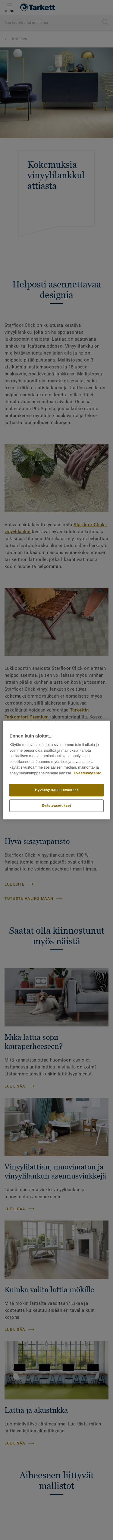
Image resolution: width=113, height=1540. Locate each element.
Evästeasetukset (56, 805)
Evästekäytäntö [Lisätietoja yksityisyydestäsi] (88, 773)
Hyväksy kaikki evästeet (56, 790)
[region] (56, 770)
